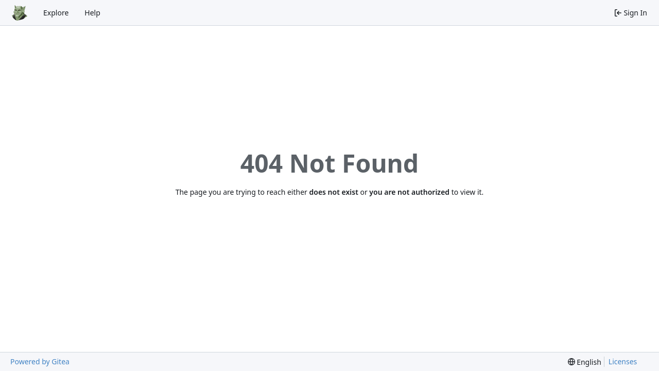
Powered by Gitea (40, 361)
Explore (55, 13)
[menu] (584, 362)
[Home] (19, 13)
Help (92, 13)
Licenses (623, 361)
